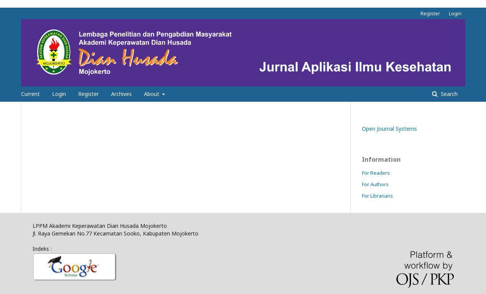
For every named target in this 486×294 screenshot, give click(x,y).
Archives (121, 93)
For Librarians (377, 195)
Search (448, 93)
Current (30, 93)
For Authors (375, 184)
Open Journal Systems (389, 128)
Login (59, 93)
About (152, 93)
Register (88, 93)
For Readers (376, 172)
